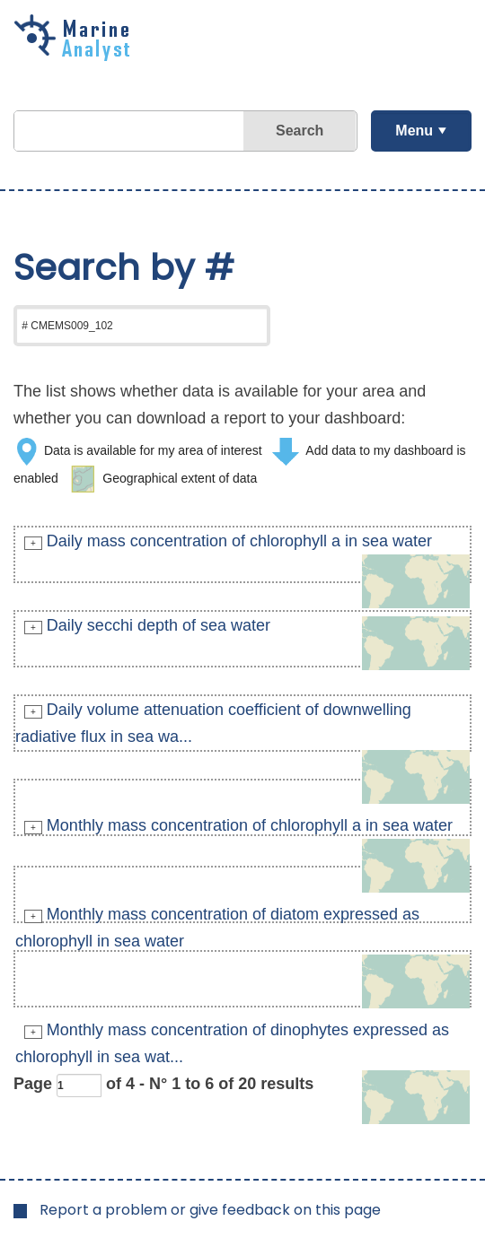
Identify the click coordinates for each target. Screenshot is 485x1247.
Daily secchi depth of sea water (158, 625)
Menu (414, 130)
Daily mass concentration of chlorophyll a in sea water (239, 541)
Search (299, 130)
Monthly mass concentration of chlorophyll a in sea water (250, 825)
